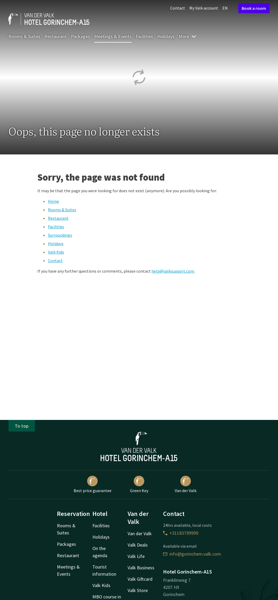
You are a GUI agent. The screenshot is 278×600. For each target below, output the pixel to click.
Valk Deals (138, 545)
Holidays (165, 36)
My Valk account (203, 8)
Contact (177, 8)
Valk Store (138, 590)
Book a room (254, 8)
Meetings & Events (113, 36)
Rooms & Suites (24, 36)
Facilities (144, 36)
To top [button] (22, 426)
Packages (80, 36)
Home (53, 201)
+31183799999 (180, 533)
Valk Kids (56, 252)
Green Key (139, 484)
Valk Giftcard (140, 579)
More (187, 36)
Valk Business (141, 568)
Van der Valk (185, 484)
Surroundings (60, 235)
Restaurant (55, 36)
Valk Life (136, 556)
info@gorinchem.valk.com (192, 554)
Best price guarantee (92, 484)
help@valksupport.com (172, 271)
